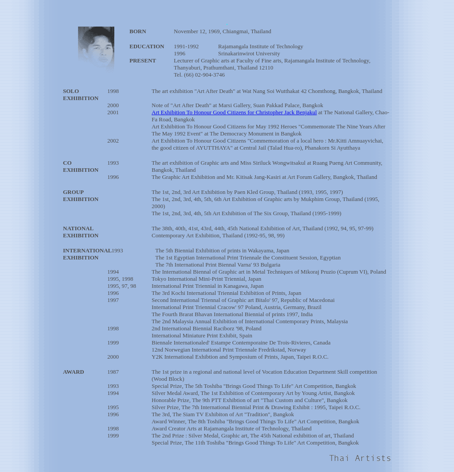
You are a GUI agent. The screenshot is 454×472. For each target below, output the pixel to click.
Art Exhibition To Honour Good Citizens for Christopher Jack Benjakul (234, 112)
